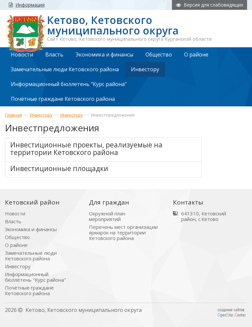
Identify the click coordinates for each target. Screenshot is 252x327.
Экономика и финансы (31, 229)
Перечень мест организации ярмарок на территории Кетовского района (123, 232)
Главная (13, 115)
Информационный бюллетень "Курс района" (35, 277)
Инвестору (41, 115)
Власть (13, 221)
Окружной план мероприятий (107, 216)
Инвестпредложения (113, 115)
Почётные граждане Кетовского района (29, 290)
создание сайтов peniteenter (232, 312)
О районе (16, 245)
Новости (15, 213)
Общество (17, 237)
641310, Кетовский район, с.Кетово (203, 216)
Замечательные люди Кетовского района (31, 255)
